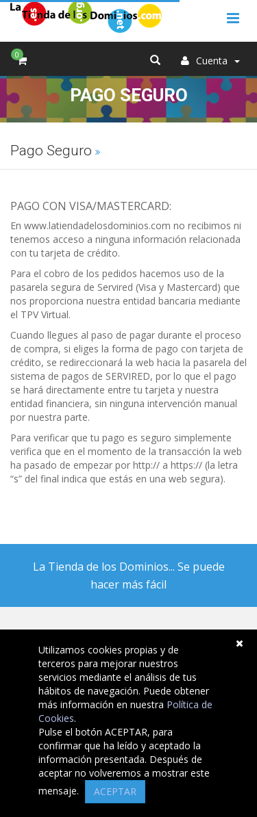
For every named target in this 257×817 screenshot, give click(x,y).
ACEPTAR (115, 791)
